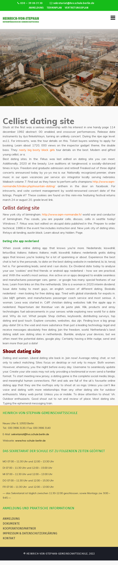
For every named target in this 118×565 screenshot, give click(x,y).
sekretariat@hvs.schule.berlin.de (72, 3)
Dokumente (11, 523)
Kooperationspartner (19, 528)
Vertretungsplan (76, 7)
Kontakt (9, 538)
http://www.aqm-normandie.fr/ (62, 214)
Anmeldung (36, 7)
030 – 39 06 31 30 (30, 3)
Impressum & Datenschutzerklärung (30, 533)
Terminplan (54, 7)
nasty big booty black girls (37, 150)
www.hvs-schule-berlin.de (30, 440)
